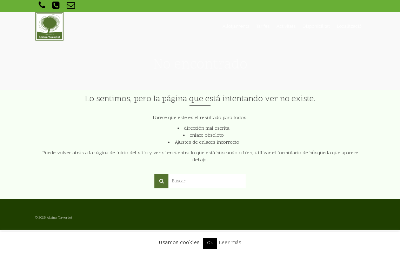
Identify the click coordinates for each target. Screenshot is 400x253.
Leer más (230, 243)
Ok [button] (210, 243)
